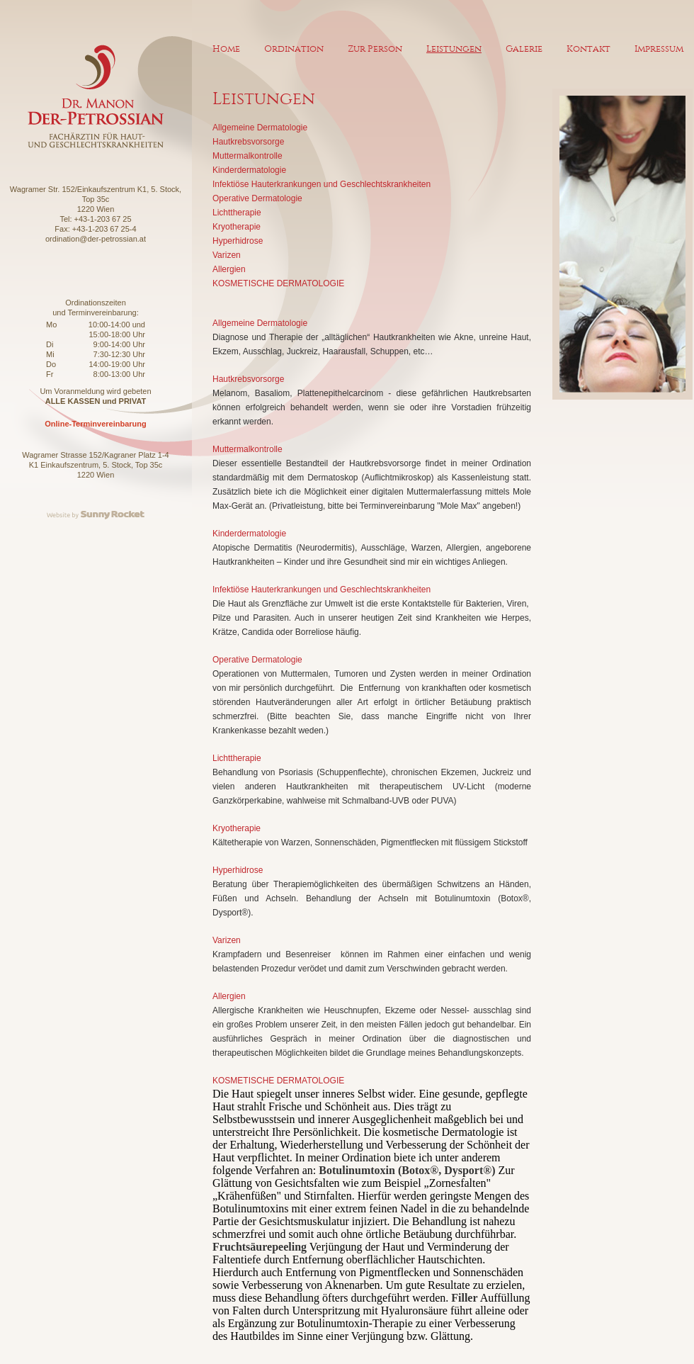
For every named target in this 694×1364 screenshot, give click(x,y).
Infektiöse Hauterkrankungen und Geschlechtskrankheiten (321, 184)
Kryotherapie (236, 227)
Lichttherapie (236, 213)
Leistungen (454, 48)
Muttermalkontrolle (247, 156)
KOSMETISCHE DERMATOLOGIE (278, 283)
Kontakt (588, 48)
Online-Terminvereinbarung (95, 423)
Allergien (229, 269)
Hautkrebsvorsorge (248, 142)
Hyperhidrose (237, 241)
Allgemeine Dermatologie (259, 128)
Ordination (294, 48)
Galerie (524, 48)
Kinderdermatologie (249, 170)
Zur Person (375, 48)
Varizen (226, 255)
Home (226, 48)
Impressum (659, 48)
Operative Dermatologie (257, 198)
